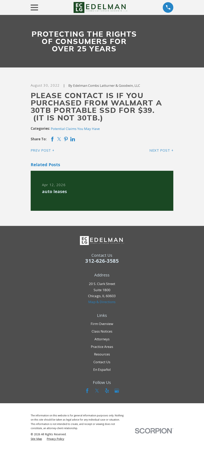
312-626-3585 (102, 260)
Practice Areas (102, 346)
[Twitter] (97, 390)
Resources (102, 354)
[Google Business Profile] (116, 390)
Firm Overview (102, 323)
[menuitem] (36, 439)
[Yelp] (107, 390)
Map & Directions (102, 302)
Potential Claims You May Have (75, 128)
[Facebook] (87, 390)
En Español (102, 369)
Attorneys (102, 339)
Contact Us (101, 362)
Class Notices (102, 331)
